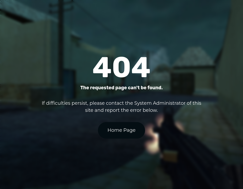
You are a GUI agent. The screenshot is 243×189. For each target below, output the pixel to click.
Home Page (121, 130)
